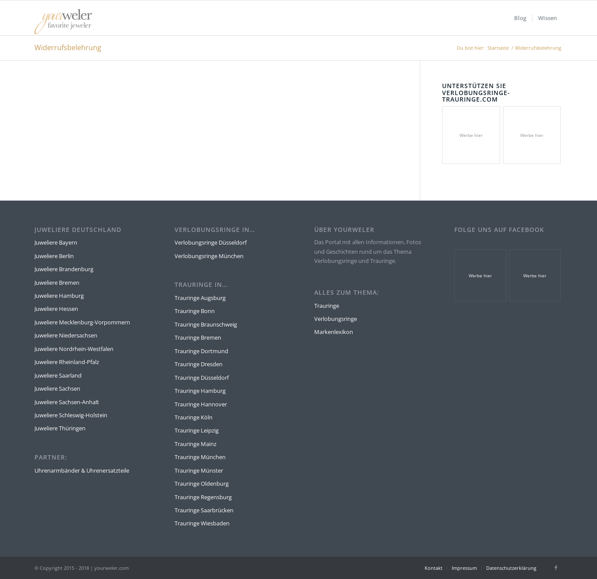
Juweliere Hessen (56, 309)
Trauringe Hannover (201, 404)
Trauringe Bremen (198, 337)
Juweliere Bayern (55, 242)
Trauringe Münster (199, 470)
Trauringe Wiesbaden (202, 523)
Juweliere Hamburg (59, 296)
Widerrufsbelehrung (67, 47)
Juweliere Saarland (58, 375)
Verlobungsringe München (209, 256)
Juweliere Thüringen (60, 428)
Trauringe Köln (194, 417)
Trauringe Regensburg (203, 497)
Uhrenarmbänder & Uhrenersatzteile (81, 470)
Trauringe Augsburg (200, 298)
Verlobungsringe (335, 319)
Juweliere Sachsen (57, 388)
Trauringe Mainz (195, 444)
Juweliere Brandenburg (63, 269)
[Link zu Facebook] (556, 567)
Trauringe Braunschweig (206, 324)
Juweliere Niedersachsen (65, 335)
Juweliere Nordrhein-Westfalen (73, 349)
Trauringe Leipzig (197, 430)
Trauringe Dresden (199, 364)
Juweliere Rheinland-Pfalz (66, 362)
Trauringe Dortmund (201, 351)
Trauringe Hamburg (200, 391)
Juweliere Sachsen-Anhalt (66, 402)
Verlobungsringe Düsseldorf (211, 242)
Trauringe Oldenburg (202, 483)
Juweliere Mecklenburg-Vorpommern (82, 322)
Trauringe (326, 306)
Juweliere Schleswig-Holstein (70, 415)
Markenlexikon (333, 332)
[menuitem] (520, 17)
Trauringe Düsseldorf (202, 377)
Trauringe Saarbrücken (204, 510)
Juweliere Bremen (56, 282)
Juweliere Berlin (54, 256)
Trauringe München (200, 457)
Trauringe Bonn (195, 311)
